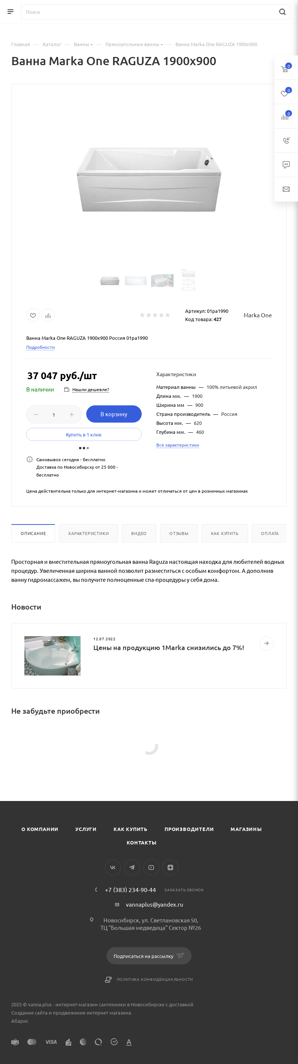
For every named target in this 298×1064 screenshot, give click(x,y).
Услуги (86, 829)
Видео (139, 533)
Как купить (225, 533)
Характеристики (88, 533)
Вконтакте (113, 867)
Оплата (270, 533)
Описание (33, 533)
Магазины (246, 829)
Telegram (132, 867)
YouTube (151, 867)
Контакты (141, 842)
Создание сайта (29, 1012)
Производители (189, 829)
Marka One (258, 314)
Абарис (19, 1021)
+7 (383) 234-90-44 (130, 889)
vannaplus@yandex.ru (154, 904)
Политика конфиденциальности (155, 979)
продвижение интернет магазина (92, 1012)
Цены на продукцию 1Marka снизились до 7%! (168, 647)
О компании (39, 829)
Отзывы (179, 533)
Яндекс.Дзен (170, 867)
